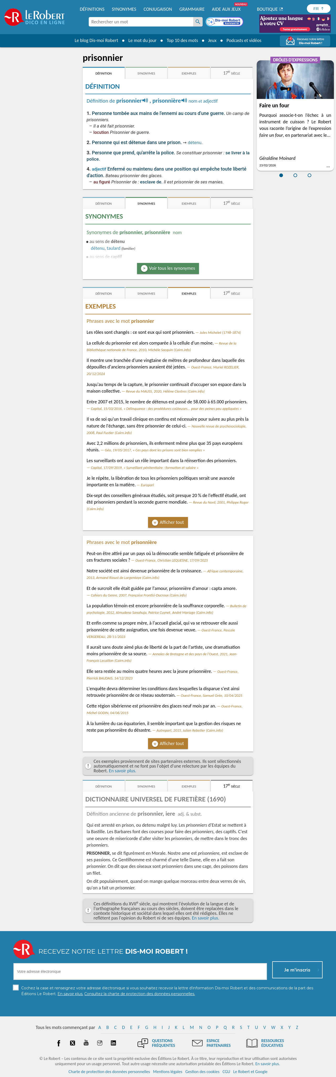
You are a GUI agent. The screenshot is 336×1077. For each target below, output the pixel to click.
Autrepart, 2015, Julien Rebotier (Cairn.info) (189, 730)
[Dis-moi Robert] (225, 22)
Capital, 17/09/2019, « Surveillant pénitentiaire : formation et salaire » (144, 467)
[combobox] (141, 22)
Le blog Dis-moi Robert (96, 40)
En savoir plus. (122, 771)
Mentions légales (167, 1071)
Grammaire (191, 9)
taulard (113, 248)
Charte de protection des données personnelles (109, 1071)
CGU (226, 1071)
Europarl (147, 485)
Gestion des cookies (202, 1071)
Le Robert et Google (250, 1071)
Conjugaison (158, 9)
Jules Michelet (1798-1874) (220, 332)
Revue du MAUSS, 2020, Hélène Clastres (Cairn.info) (165, 391)
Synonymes (124, 9)
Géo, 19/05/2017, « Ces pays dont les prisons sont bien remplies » (155, 450)
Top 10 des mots (182, 40)
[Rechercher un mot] (198, 22)
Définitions (92, 9)
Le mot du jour (142, 40)
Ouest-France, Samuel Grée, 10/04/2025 (211, 695)
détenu (194, 142)
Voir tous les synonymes (172, 268)
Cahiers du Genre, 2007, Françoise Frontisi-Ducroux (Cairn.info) (139, 595)
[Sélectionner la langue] (318, 8)
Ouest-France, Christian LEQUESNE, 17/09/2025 (171, 560)
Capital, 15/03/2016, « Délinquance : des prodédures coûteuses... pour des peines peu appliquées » (166, 408)
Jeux (212, 40)
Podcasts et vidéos (244, 40)
